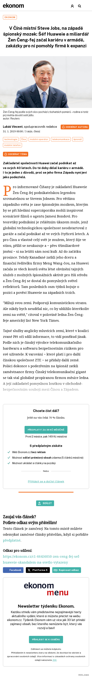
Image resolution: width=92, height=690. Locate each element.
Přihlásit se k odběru (46, 639)
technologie (10, 139)
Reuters (15, 118)
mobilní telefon (12, 145)
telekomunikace (60, 139)
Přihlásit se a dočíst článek (46, 481)
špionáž (77, 139)
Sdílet (47, 503)
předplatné (12, 540)
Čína (23, 139)
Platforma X (40, 570)
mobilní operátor (39, 139)
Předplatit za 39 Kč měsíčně (46, 429)
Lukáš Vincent (13, 126)
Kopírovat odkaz (69, 570)
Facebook (15, 570)
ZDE (54, 660)
